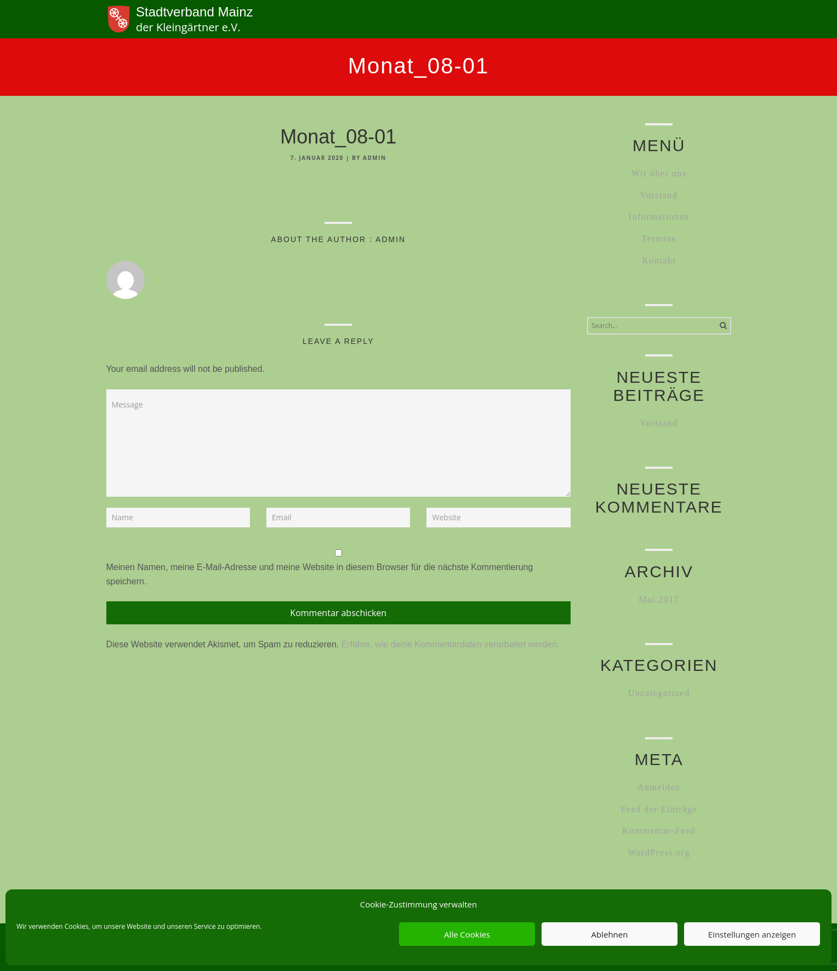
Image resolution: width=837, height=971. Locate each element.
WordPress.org (659, 852)
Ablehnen (609, 934)
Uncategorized (659, 693)
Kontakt (659, 260)
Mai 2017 (659, 599)
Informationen (659, 216)
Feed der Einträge (659, 809)
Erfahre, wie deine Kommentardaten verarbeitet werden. (450, 644)
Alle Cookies (467, 934)
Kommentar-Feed (659, 830)
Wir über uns (659, 173)
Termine (658, 238)
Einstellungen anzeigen (752, 934)
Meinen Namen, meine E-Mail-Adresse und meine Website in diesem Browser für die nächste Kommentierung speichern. (319, 574)
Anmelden (659, 787)
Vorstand (659, 195)
